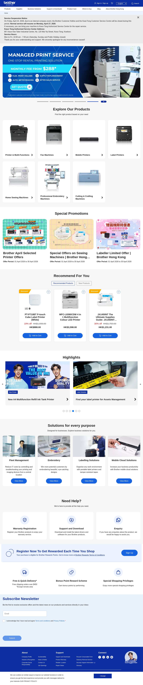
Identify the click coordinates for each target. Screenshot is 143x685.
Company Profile (27, 657)
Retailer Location (61, 662)
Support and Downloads (63, 657)
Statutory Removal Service (84, 659)
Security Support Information (84, 662)
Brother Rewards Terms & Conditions (90, 555)
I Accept (102, 676)
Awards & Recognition (28, 659)
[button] (42, 101)
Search (135, 3)
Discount (8, 291)
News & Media (42, 659)
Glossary (79, 665)
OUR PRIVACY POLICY (28, 681)
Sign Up (129, 553)
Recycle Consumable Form (84, 657)
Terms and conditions (42, 621)
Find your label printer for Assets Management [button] (100, 399)
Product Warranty (61, 659)
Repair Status (60, 665)
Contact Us (41, 662)
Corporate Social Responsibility (27, 663)
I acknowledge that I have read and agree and (36, 621)
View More (19, 481)
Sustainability (42, 657)
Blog (98, 9)
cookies (18, 675)
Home (6, 13)
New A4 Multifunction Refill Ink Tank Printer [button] (31, 399)
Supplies (19, 9)
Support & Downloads (54, 9)
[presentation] (20, 628)
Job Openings (42, 665)
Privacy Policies (59, 621)
